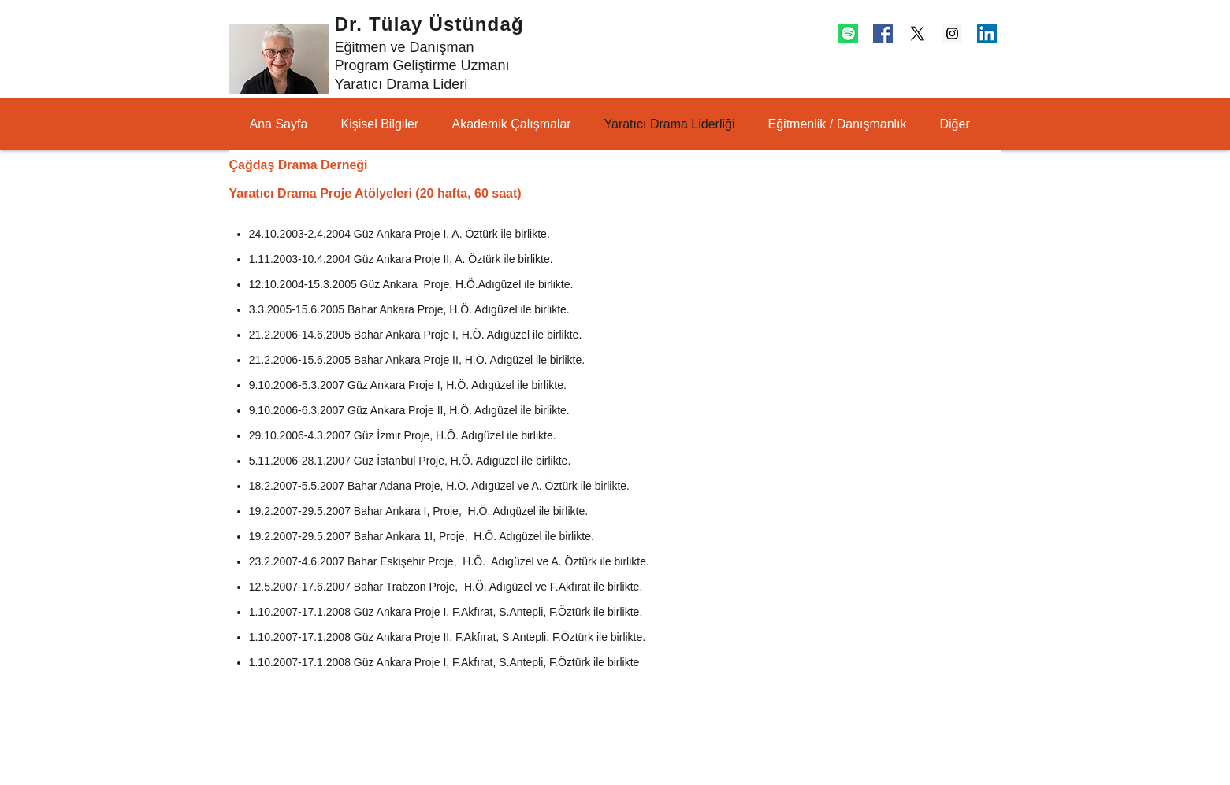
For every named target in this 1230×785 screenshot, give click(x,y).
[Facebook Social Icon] (883, 33)
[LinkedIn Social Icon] (987, 33)
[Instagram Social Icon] (952, 33)
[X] (917, 33)
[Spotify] (848, 33)
